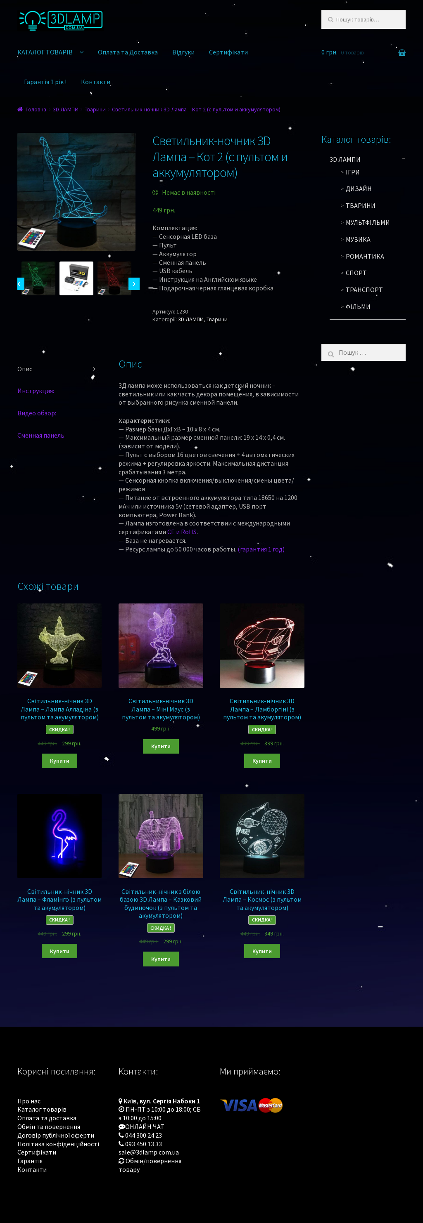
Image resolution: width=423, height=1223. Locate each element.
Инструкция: (35, 390)
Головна (36, 109)
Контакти (95, 82)
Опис (24, 369)
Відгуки (183, 52)
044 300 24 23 (143, 1135)
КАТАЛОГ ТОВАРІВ (45, 52)
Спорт (356, 273)
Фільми (358, 306)
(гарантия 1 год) (261, 549)
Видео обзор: (36, 413)
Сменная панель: (41, 435)
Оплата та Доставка (128, 52)
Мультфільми (368, 222)
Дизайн (359, 188)
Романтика (365, 256)
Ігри (353, 172)
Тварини (95, 109)
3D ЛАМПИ (65, 109)
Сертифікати (228, 52)
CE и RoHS (182, 532)
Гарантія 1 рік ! (45, 82)
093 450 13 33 (143, 1144)
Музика (358, 239)
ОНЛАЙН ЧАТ (144, 1126)
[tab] (59, 369)
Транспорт (364, 289)
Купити (59, 760)
